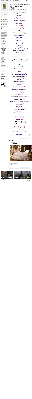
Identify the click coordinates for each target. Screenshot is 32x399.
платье (7, 20)
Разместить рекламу (28, 396)
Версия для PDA (28, 395)
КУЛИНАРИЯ (2, 57)
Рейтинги (11, 0)
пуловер (2, 21)
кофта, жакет (2, 42)
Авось (14, 0)
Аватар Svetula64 (4, 6)
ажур (2, 13)
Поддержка (25, 0)
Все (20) (7, 67)
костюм (6, 18)
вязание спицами (3, 15)
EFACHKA (14, 142)
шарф (6, 24)
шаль (3, 24)
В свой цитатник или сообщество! (23, 9)
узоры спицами (4, 22)
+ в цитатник (15, 8)
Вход (8, 0)
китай (1, 56)
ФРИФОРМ (2, 61)
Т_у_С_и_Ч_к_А (14, 9)
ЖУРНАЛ (2, 53)
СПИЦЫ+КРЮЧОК (2, 62)
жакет (7, 15)
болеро (7, 13)
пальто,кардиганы (3, 45)
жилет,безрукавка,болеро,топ (4, 44)
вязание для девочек (3, 14)
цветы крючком (2, 51)
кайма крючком (4, 17)
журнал (5, 16)
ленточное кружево (3, 40)
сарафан (5, 21)
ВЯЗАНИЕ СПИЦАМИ (18, 4)
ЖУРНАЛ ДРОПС (2, 54)
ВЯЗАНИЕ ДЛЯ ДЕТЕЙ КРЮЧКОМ (4, 35)
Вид (26, 0)
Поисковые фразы (5, 86)
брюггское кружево (3, 52)
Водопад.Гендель (2, 72)
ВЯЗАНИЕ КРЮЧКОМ (3, 27)
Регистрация (7, 0)
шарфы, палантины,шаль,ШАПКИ (4, 32)
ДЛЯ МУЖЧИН (2, 50)
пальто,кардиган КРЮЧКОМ (3, 36)
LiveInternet (2, 0)
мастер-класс (2, 19)
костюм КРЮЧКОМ (3, 38)
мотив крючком (6, 19)
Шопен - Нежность (3, 73)
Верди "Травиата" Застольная (4, 71)
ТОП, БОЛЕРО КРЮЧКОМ (3, 29)
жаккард (2, 16)
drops (1, 13)
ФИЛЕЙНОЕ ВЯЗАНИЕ (3, 33)
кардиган (2, 18)
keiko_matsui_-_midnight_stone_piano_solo (3, 70)
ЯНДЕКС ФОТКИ (2, 65)
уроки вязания (3, 23)
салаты (2, 58)
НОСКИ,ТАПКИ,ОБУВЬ (3, 49)
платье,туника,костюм (3, 43)
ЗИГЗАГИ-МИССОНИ (3, 59)
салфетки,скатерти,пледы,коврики (4, 34)
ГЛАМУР (14, 4)
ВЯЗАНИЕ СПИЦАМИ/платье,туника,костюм (14, 163)
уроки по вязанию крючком (3, 31)
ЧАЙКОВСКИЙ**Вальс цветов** (4, 74)
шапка (5, 24)
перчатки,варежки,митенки (3, 41)
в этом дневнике (2, 78)
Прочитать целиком (18, 9)
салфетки (4, 21)
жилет (3, 16)
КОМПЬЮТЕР (2, 60)
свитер (7, 21)
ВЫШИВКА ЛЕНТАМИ (27, 4)
